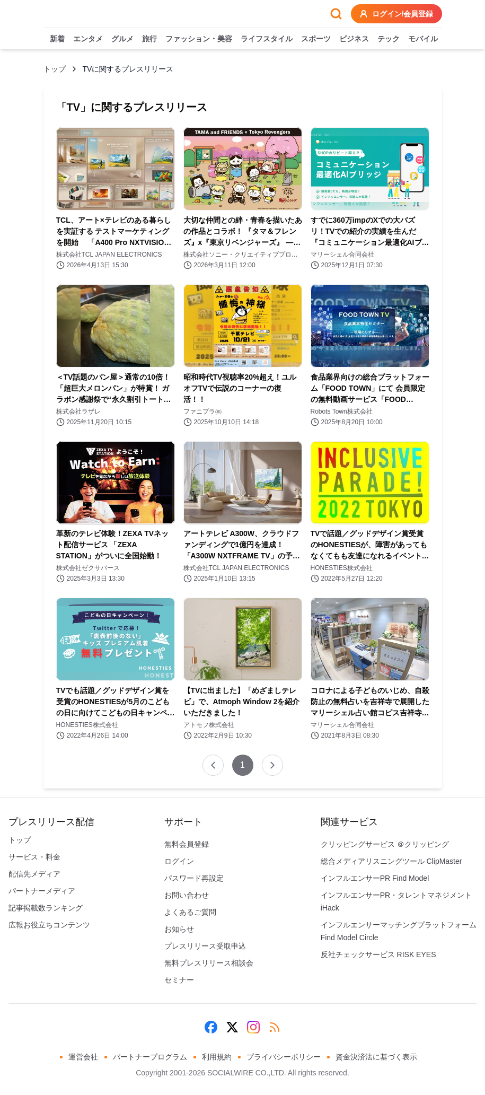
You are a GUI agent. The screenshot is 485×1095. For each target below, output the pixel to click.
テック (388, 39)
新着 (57, 39)
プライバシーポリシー (283, 1057)
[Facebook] (211, 1027)
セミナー (179, 980)
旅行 (149, 39)
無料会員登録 (186, 844)
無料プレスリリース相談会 (208, 963)
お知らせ (179, 929)
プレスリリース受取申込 (205, 946)
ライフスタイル (267, 39)
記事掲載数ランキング (45, 908)
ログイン (179, 861)
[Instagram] (253, 1027)
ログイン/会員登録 (396, 14)
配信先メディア (34, 874)
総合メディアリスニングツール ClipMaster (391, 861)
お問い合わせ (186, 895)
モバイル (423, 39)
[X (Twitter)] (232, 1027)
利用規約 (217, 1057)
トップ (54, 69)
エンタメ (88, 39)
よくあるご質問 (190, 912)
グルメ (122, 39)
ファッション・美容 (198, 39)
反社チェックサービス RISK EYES (378, 954)
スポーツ (316, 39)
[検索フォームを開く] (336, 13)
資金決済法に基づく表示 (376, 1057)
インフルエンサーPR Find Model (375, 878)
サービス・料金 (34, 857)
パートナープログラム (150, 1057)
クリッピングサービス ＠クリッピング (385, 844)
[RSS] (274, 1027)
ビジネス (354, 39)
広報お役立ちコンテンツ (49, 925)
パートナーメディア (41, 891)
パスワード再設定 (194, 878)
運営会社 (83, 1057)
